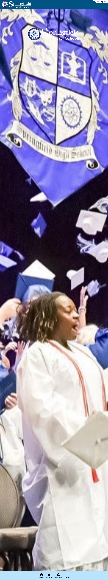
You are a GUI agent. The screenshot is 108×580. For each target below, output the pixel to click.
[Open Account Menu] (49, 576)
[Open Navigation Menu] (67, 576)
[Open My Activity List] (58, 576)
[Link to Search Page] (106, 4)
